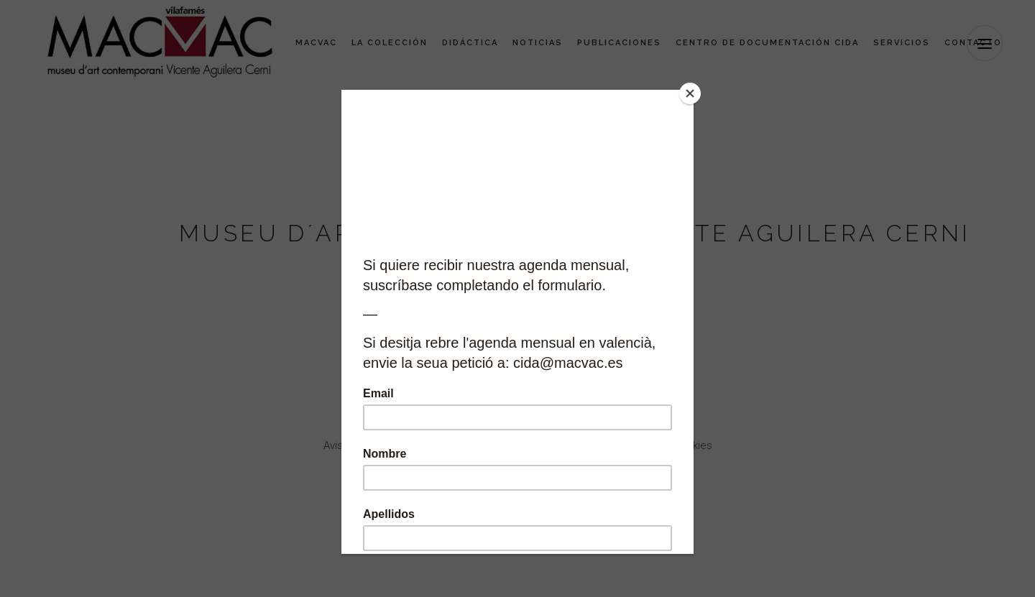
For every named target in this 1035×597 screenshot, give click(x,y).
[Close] (690, 93)
